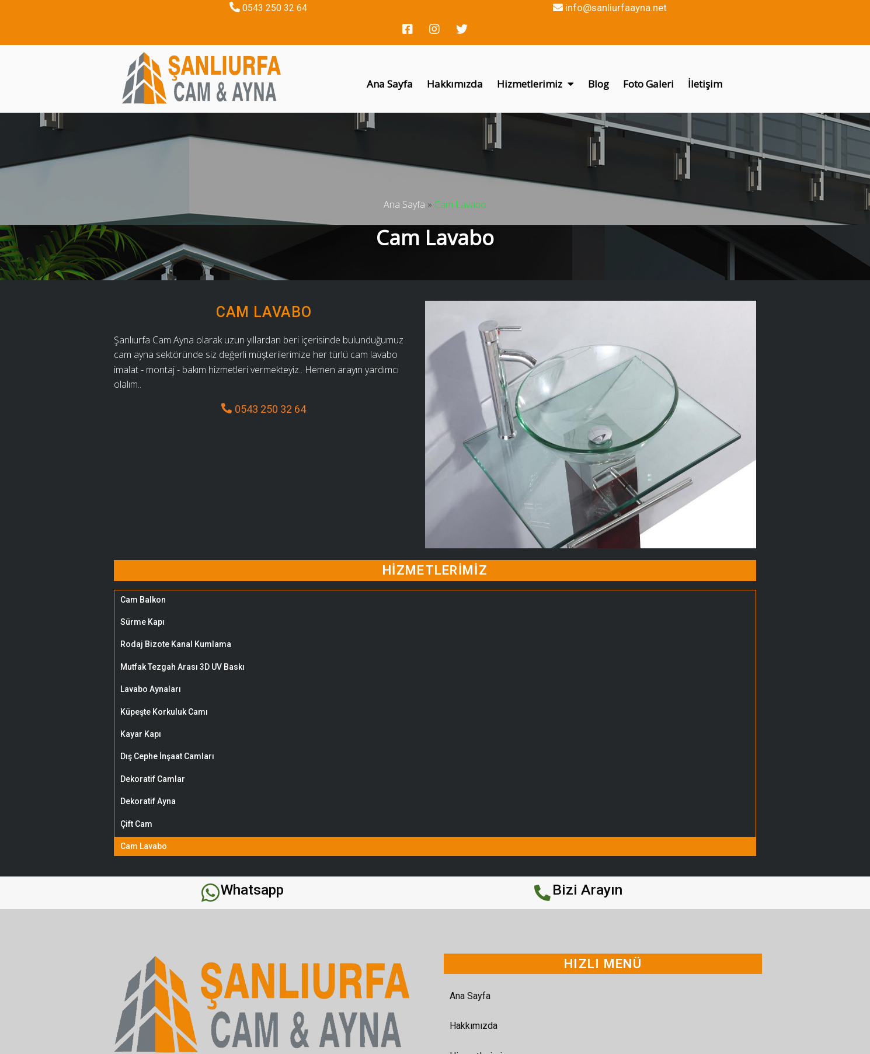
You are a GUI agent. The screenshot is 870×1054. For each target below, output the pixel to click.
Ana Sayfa (404, 184)
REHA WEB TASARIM (586, 1040)
